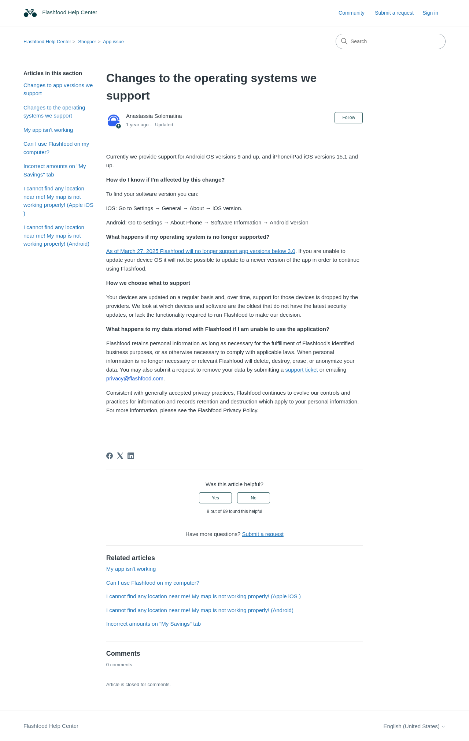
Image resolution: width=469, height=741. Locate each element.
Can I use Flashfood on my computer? (56, 148)
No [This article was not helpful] (253, 497)
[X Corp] (120, 456)
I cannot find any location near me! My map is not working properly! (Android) (56, 235)
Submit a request (394, 13)
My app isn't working (48, 130)
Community (352, 13)
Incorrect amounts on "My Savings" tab (54, 170)
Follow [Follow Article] (348, 117)
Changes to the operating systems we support (54, 111)
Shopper (87, 41)
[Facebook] (109, 456)
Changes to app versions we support (58, 89)
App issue (113, 41)
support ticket (301, 369)
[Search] (390, 41)
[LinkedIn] (131, 456)
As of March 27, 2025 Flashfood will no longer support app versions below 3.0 (200, 251)
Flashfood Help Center (47, 41)
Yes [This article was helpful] (215, 497)
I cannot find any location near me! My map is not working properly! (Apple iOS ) (58, 200)
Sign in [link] (430, 13)
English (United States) (414, 726)
